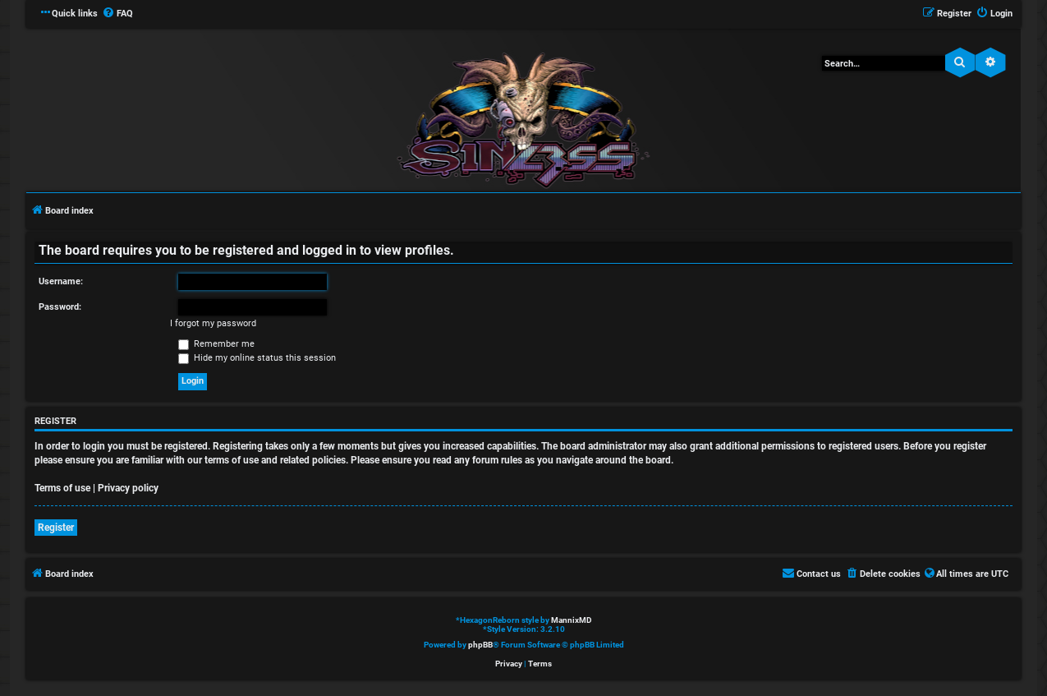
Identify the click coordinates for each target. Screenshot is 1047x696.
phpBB (480, 644)
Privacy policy (128, 488)
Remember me (216, 344)
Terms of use (62, 488)
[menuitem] (117, 14)
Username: (61, 281)
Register (56, 527)
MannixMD (571, 620)
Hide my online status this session (257, 358)
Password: (60, 307)
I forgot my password (213, 323)
